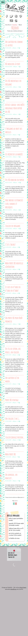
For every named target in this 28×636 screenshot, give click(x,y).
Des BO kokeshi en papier (14, 180)
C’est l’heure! (10, 244)
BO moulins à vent (12, 64)
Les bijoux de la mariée (14, 154)
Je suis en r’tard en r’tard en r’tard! (12, 288)
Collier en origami (12, 226)
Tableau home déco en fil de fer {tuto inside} (16, 529)
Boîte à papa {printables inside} (16, 519)
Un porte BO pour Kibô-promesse (14, 319)
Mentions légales (12, 555)
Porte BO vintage (11, 400)
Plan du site (11, 557)
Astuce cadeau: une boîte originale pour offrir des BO (14, 108)
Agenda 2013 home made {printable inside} (16, 524)
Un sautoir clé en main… (12, 379)
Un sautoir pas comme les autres (14, 43)
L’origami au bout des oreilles (13, 130)
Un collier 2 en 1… (12, 418)
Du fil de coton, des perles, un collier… (13, 350)
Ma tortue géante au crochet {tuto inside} (15, 534)
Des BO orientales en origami (13, 82)
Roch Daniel (23, 587)
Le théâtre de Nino (14, 538)
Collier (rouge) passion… (15, 437)
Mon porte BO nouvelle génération (14, 264)
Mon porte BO (10, 454)
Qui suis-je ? (11, 553)
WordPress (13, 589)
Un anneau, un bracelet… (11, 476)
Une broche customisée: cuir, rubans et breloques (14, 203)
